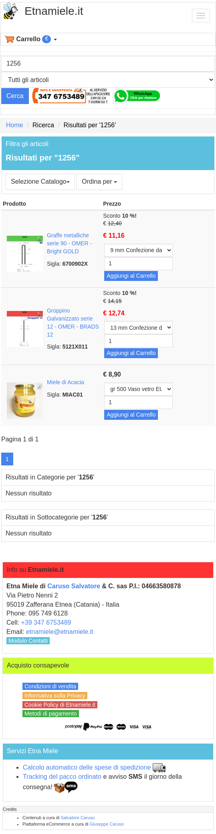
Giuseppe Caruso (107, 824)
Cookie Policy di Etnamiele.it (59, 705)
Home (14, 125)
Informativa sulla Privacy (54, 695)
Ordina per (99, 181)
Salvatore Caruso (78, 817)
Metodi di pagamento (50, 713)
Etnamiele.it (53, 11)
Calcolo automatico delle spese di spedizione (87, 767)
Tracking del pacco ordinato (62, 776)
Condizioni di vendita (50, 686)
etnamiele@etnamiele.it (59, 631)
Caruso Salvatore (73, 586)
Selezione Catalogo (40, 181)
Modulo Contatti (28, 641)
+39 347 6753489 (46, 622)
